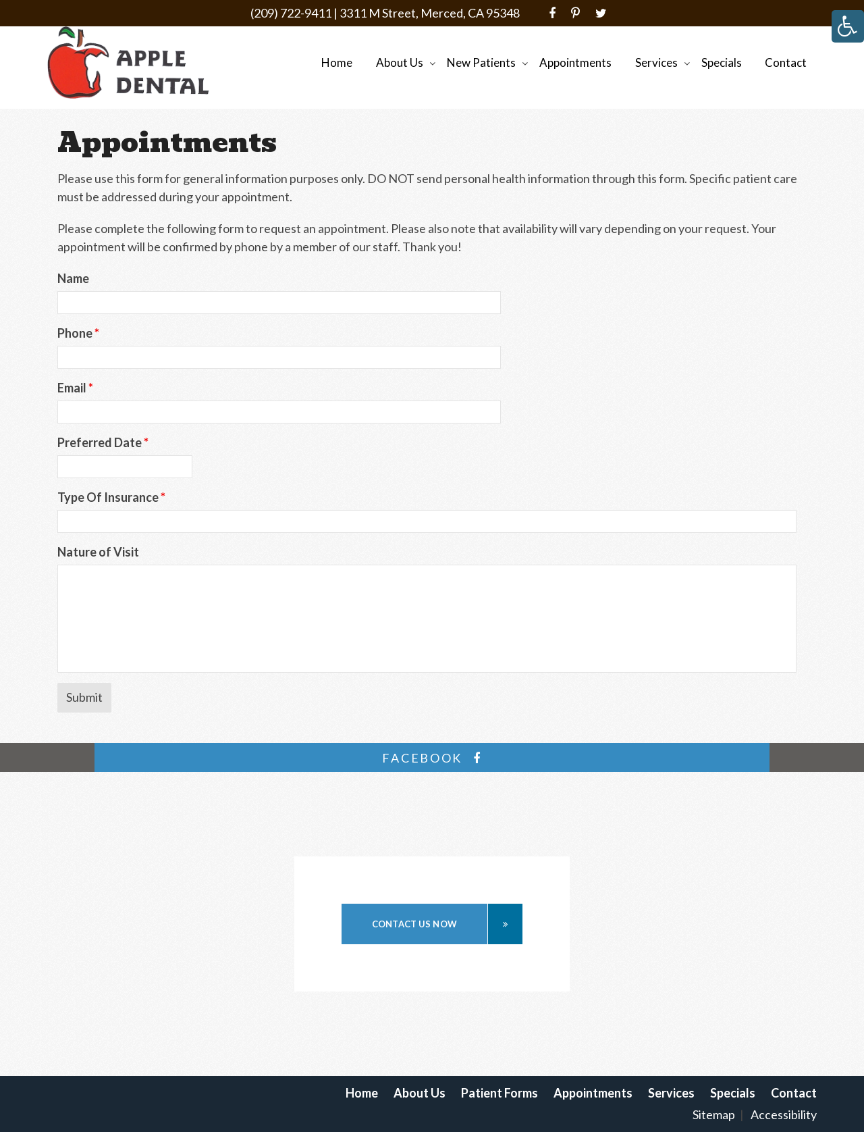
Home (336, 62)
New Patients (481, 62)
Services (656, 62)
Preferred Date (102, 442)
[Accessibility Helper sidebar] (848, 26)
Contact (786, 62)
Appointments (575, 62)
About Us (399, 62)
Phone (78, 333)
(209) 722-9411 (290, 12)
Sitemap (714, 1114)
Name (73, 278)
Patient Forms (499, 1092)
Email (75, 387)
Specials (721, 62)
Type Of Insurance (111, 497)
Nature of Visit (98, 551)
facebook (431, 757)
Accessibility (784, 1114)
